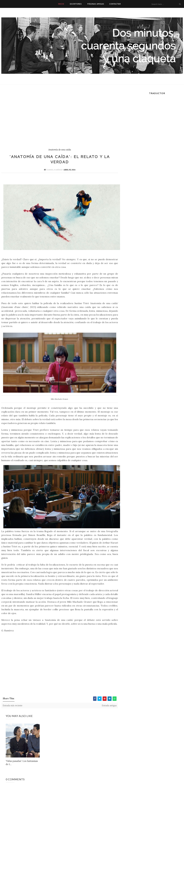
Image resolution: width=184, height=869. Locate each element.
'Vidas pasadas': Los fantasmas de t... (22, 762)
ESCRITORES (76, 4)
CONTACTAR (115, 4)
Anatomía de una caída (59, 149)
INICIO (61, 4)
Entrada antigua (109, 705)
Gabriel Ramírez (54, 170)
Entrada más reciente (12, 705)
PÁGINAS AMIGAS (95, 4)
